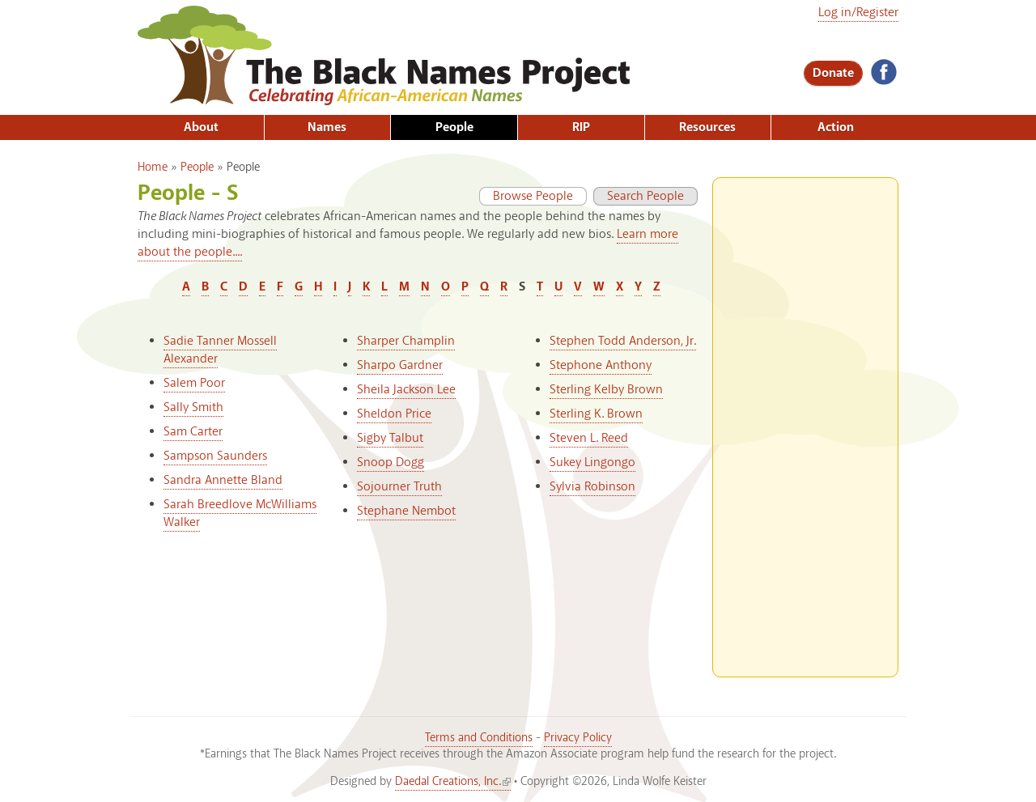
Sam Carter (193, 431)
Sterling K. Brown (596, 413)
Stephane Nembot (406, 511)
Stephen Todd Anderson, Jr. (623, 341)
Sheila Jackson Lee (406, 389)
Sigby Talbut (390, 438)
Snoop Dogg (390, 462)
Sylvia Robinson (592, 486)
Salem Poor (194, 383)
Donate (833, 73)
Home (153, 167)
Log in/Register (858, 12)
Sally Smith (193, 407)
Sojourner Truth (399, 486)
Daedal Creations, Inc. (453, 782)
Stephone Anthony (601, 365)
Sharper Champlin (406, 341)
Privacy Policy (578, 738)
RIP (581, 127)
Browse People (526, 196)
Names (327, 127)
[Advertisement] (805, 421)
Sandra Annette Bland (222, 480)
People (454, 127)
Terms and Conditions (479, 738)
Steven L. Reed (589, 438)
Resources (707, 127)
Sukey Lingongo (592, 462)
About (201, 127)
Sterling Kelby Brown (606, 389)
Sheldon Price (394, 413)
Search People (645, 196)
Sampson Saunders (215, 456)
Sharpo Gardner (400, 365)
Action (835, 127)
